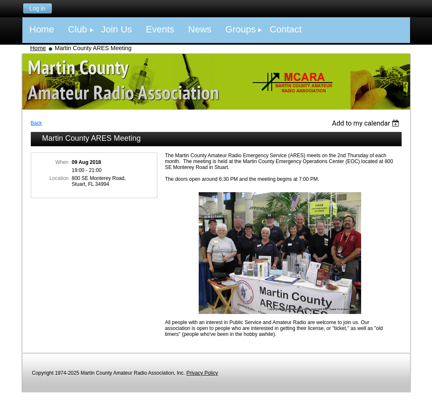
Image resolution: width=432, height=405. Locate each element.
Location (58, 178)
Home (38, 48)
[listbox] (367, 123)
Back (36, 123)
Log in (37, 8)
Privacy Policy (202, 373)
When (61, 162)
